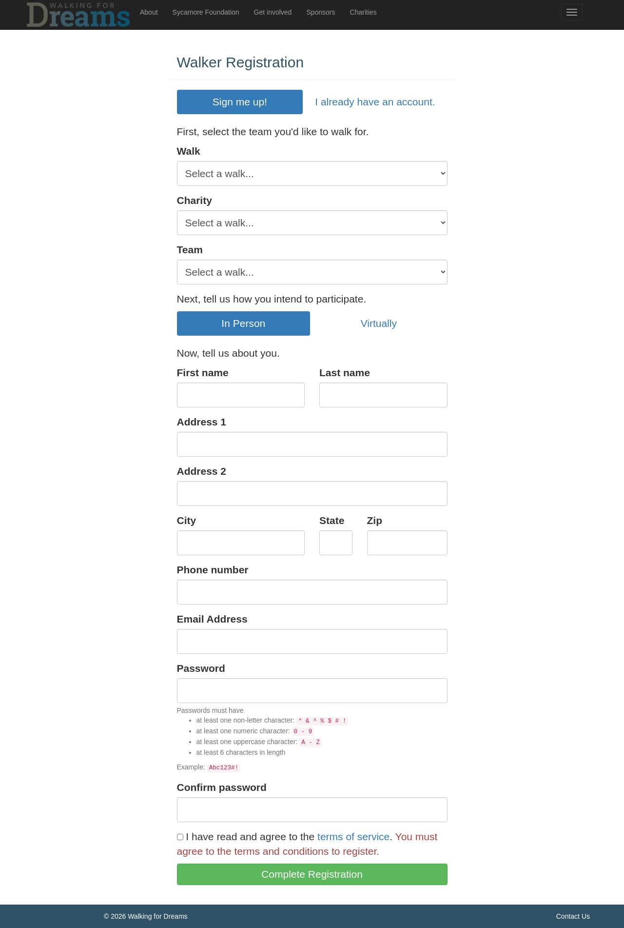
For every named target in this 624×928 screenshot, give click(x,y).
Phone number (213, 569)
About (149, 12)
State (331, 520)
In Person (243, 323)
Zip (375, 520)
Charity (194, 200)
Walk (188, 151)
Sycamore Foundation (206, 12)
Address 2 (202, 471)
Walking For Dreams (79, 14)
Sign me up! (240, 101)
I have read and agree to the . (285, 836)
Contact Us (573, 916)
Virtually (379, 323)
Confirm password (222, 787)
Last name (344, 372)
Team (190, 249)
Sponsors (320, 12)
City (186, 520)
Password (201, 668)
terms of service (353, 836)
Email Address (212, 619)
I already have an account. (375, 101)
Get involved (273, 12)
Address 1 (202, 421)
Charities (363, 12)
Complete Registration (312, 874)
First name (203, 372)
